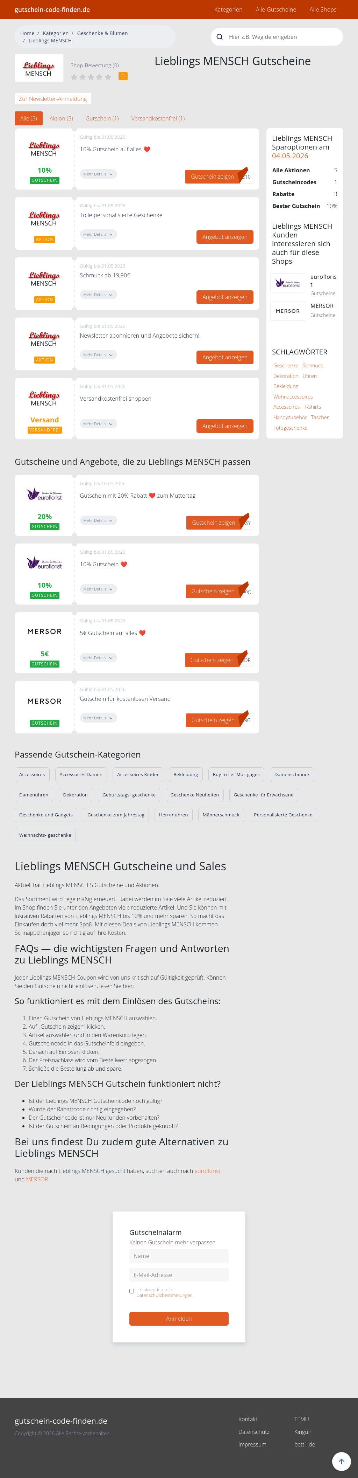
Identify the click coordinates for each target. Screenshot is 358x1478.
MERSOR (37, 1179)
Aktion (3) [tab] (61, 118)
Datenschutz (254, 1432)
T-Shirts (312, 406)
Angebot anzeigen (225, 237)
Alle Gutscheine (276, 9)
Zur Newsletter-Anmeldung (53, 99)
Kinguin (303, 1432)
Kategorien (228, 9)
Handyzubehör (290, 417)
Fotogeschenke (290, 427)
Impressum (252, 1444)
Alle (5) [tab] (28, 118)
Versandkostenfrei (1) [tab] (158, 118)
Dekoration (286, 376)
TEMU (301, 1419)
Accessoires (286, 406)
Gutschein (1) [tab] (102, 118)
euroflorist (207, 1171)
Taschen (320, 417)
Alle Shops (323, 9)
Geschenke (286, 365)
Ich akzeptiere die (164, 1292)
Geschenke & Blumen (102, 33)
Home (27, 33)
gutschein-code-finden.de (52, 9)
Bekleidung (285, 386)
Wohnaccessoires (293, 396)
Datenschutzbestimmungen (164, 1295)
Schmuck (312, 365)
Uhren (309, 376)
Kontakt (248, 1419)
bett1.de (304, 1444)
